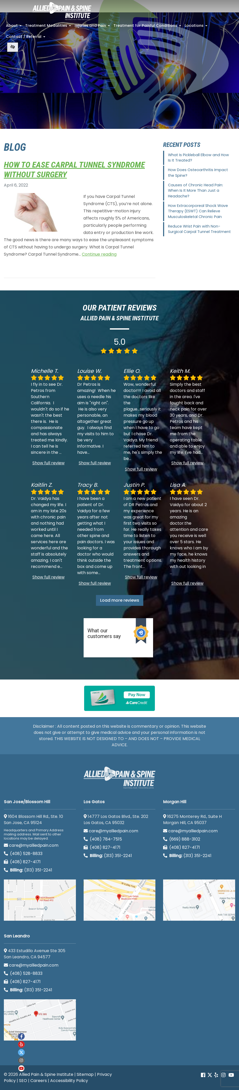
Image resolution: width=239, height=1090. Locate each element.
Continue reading (99, 254)
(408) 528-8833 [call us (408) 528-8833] (23, 854)
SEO (23, 1081)
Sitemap (85, 1074)
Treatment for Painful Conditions (147, 27)
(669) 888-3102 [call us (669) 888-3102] (182, 839)
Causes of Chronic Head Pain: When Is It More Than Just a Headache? (195, 190)
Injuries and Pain (93, 27)
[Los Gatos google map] (120, 900)
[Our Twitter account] (209, 1074)
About (14, 27)
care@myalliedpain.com (31, 845)
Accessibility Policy (69, 1081)
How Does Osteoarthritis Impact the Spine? (198, 172)
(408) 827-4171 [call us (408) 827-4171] (22, 862)
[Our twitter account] (21, 1052)
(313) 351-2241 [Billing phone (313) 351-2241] (28, 870)
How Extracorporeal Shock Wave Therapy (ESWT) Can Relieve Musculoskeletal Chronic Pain (198, 211)
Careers (38, 1081)
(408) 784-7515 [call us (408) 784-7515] (103, 839)
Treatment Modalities (48, 27)
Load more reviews (119, 600)
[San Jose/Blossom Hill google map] (40, 900)
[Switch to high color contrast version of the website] (12, 47)
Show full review (48, 463)
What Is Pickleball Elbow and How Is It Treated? (198, 157)
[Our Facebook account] (203, 1074)
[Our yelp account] (216, 1074)
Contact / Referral (26, 38)
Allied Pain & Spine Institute (46, 1074)
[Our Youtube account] (21, 1068)
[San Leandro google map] (40, 1020)
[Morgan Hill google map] (199, 900)
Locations (196, 27)
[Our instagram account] (21, 1060)
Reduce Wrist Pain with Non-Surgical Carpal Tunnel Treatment (199, 229)
